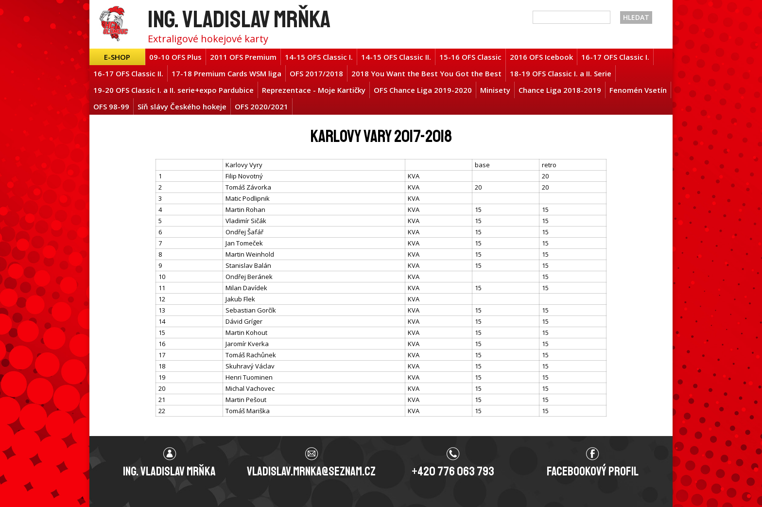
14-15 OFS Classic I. (319, 57)
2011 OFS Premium (243, 57)
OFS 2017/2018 (316, 73)
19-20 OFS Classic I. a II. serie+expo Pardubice (173, 90)
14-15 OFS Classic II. (396, 57)
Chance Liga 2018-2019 (560, 90)
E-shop (117, 57)
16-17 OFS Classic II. (128, 73)
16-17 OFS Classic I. (615, 57)
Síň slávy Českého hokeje (182, 106)
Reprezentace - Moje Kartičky (313, 90)
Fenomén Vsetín (638, 90)
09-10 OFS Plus (175, 57)
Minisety (495, 90)
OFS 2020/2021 (261, 106)
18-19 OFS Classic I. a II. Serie (560, 73)
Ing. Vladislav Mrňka (239, 19)
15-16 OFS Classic (470, 57)
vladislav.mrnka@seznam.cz (311, 471)
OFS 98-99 (111, 106)
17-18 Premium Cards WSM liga (226, 73)
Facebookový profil (593, 471)
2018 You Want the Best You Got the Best (426, 73)
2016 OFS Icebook (541, 57)
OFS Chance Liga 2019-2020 (423, 90)
